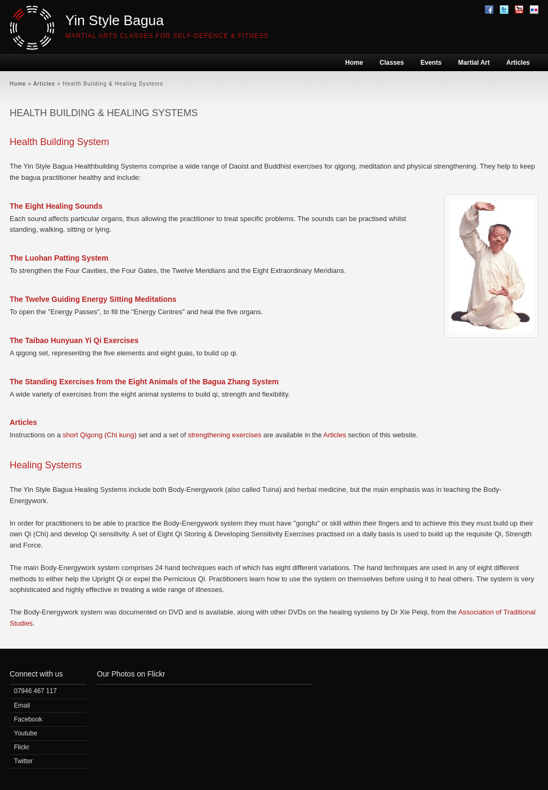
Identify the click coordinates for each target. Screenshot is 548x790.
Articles (518, 62)
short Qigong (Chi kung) (99, 435)
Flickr (21, 747)
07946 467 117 (35, 691)
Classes (391, 62)
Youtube (25, 733)
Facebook (28, 719)
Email (22, 705)
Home (354, 62)
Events (431, 62)
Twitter (23, 761)
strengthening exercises (224, 435)
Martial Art (474, 62)
